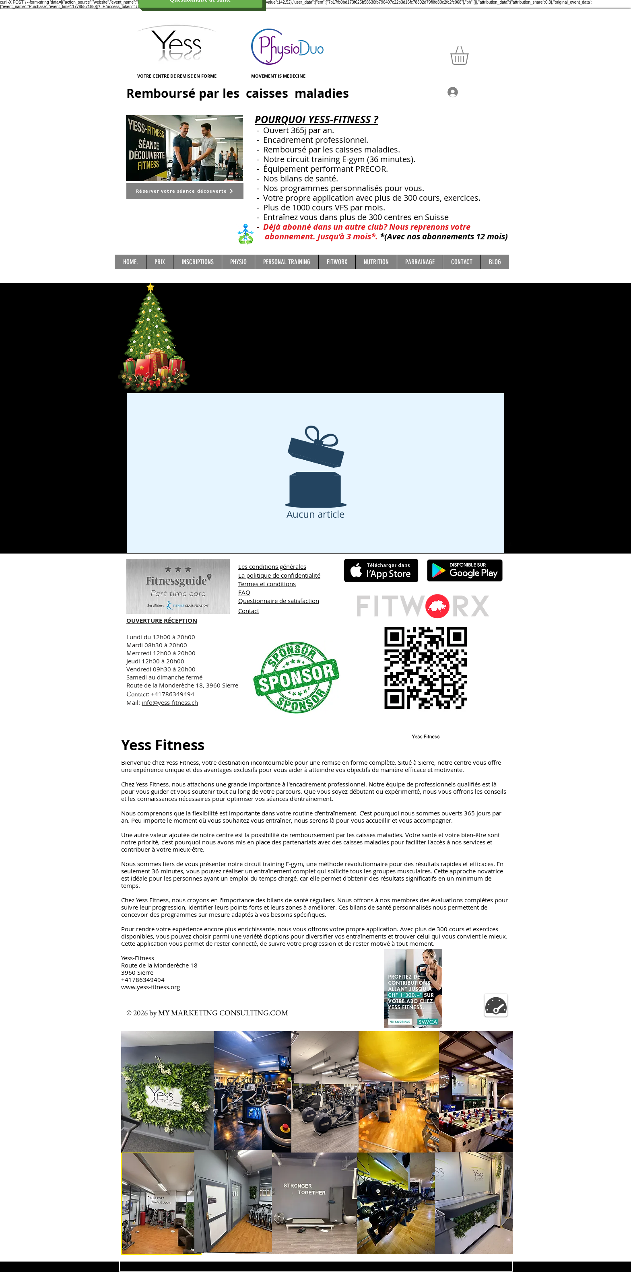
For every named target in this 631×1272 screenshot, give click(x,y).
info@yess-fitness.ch (170, 702)
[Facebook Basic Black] (510, 545)
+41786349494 (172, 694)
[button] (470, 55)
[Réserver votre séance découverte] (184, 191)
